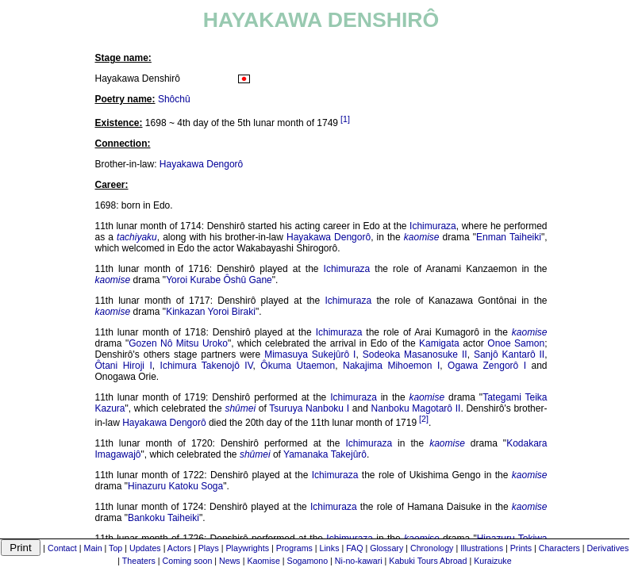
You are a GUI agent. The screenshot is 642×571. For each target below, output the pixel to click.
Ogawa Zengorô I (487, 365)
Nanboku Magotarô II (416, 408)
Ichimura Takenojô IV (206, 365)
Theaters (139, 560)
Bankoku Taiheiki (163, 517)
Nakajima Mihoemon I (391, 365)
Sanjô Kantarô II (509, 354)
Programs (294, 548)
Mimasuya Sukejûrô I (310, 354)
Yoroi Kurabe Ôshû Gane (219, 280)
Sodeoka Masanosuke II (415, 354)
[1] (345, 119)
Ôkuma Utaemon (297, 365)
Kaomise (263, 560)
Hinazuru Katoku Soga (175, 486)
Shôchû (174, 99)
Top (115, 548)
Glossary (386, 548)
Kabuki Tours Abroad (428, 560)
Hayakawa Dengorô (201, 164)
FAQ (354, 548)
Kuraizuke (492, 560)
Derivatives (608, 548)
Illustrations (481, 548)
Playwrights (246, 548)
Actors (179, 548)
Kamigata (439, 343)
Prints (521, 548)
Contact (62, 548)
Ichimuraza (432, 226)
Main (93, 548)
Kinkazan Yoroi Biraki (211, 311)
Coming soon (188, 560)
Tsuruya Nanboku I (309, 408)
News (229, 560)
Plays (208, 548)
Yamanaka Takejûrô (325, 454)
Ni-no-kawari (359, 560)
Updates (145, 548)
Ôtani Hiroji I (123, 365)
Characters (559, 548)
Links (330, 548)
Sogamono (308, 560)
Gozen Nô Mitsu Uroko (178, 343)
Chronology (432, 548)
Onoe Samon (515, 343)
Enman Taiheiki (508, 237)
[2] (424, 418)
